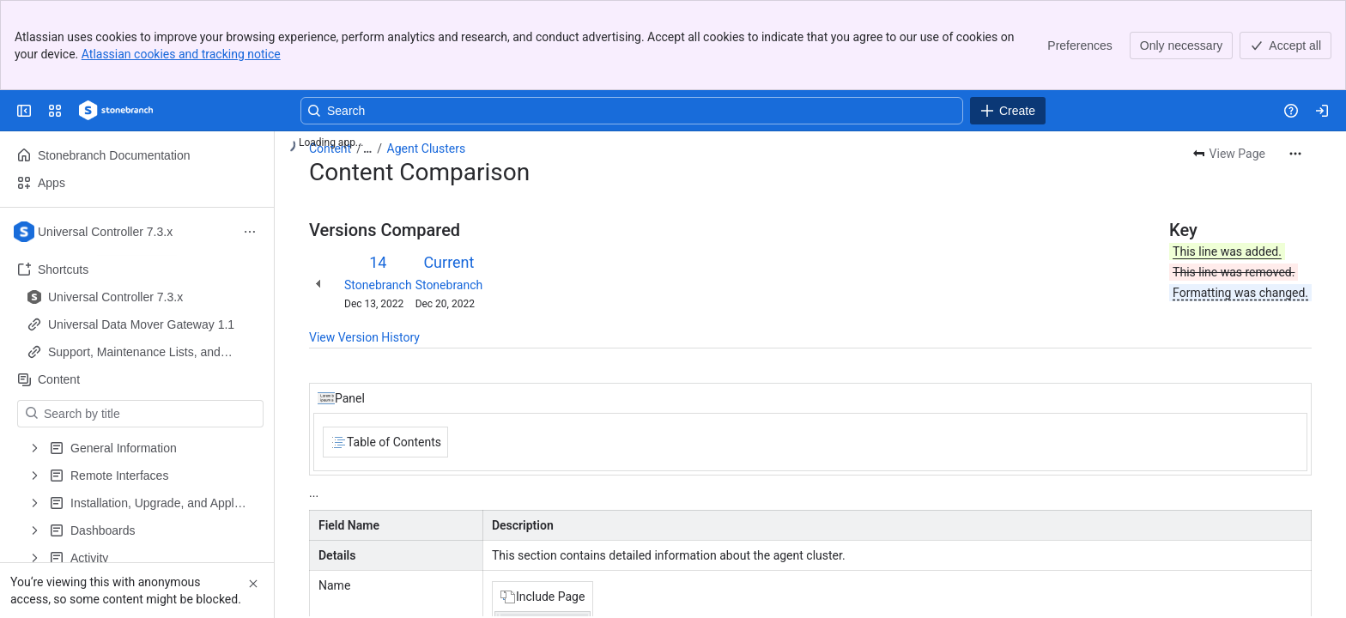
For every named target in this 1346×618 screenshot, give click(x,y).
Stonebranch (378, 285)
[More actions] (1295, 154)
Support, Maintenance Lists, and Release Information (134, 352)
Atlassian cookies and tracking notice (181, 54)
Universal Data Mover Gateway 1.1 (141, 324)
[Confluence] (116, 110)
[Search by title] (151, 414)
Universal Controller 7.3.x (115, 297)
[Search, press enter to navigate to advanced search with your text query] (631, 110)
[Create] (1008, 110)
